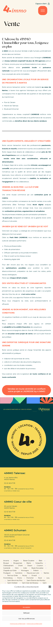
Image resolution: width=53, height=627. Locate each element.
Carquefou (39, 563)
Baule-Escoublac (37, 568)
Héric (17, 568)
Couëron (40, 565)
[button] (50, 587)
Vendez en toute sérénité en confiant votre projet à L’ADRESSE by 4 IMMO (26, 390)
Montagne (25, 570)
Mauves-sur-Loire (33, 573)
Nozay (24, 575)
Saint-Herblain (12, 583)
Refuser (26, 613)
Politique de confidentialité (18, 623)
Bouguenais (17, 563)
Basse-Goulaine (28, 561)
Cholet (20, 565)
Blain (40, 561)
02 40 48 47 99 (9, 483)
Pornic (19, 578)
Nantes (46, 573)
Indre (25, 568)
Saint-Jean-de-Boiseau (30, 583)
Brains (29, 563)
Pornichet (30, 578)
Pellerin (36, 570)
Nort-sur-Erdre (12, 575)
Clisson (29, 565)
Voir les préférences (26, 619)
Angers (16, 561)
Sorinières (18, 573)
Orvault (34, 575)
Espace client (43, 3)
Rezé (40, 578)
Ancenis (6, 561)
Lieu (48, 578)
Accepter (26, 607)
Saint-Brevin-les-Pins (14, 580)
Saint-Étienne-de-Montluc (36, 580)
